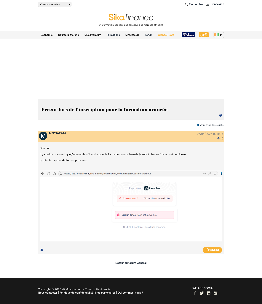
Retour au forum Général (131, 263)
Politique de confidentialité (76, 292)
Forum (148, 34)
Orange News (166, 34)
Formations (113, 34)
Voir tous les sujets (211, 125)
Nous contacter (47, 292)
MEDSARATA (57, 133)
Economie (47, 34)
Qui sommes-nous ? (130, 292)
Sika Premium (92, 34)
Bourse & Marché (68, 34)
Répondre (212, 250)
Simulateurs (132, 34)
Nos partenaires (105, 292)
